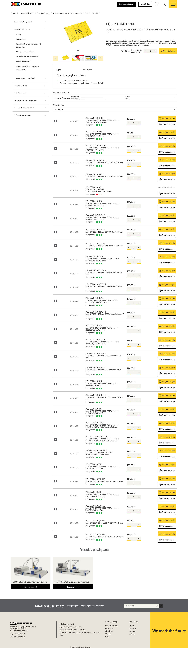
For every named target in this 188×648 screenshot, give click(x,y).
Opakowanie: (136, 50)
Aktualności (109, 631)
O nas (107, 637)
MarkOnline (109, 628)
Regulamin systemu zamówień (70, 627)
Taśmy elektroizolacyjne (22, 115)
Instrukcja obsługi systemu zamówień (73, 629)
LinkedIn (132, 625)
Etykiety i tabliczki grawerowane (25, 100)
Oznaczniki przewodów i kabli (24, 78)
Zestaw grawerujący (23, 61)
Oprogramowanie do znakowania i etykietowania (28, 67)
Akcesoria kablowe (20, 85)
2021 (98, 632)
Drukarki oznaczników (22, 29)
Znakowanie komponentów (23, 22)
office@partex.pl (19, 637)
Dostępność (90, 125)
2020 (94, 632)
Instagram (132, 631)
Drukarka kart (20, 39)
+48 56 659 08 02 (20, 634)
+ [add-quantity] (155, 51)
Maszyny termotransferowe (25, 52)
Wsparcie (108, 634)
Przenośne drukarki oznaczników (27, 57)
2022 (61, 635)
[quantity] (150, 51)
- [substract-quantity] (145, 51)
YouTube (132, 634)
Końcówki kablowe (20, 93)
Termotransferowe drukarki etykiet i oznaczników (28, 45)
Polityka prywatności (67, 624)
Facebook (132, 628)
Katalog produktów (111, 625)
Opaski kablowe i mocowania (24, 108)
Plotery (18, 34)
